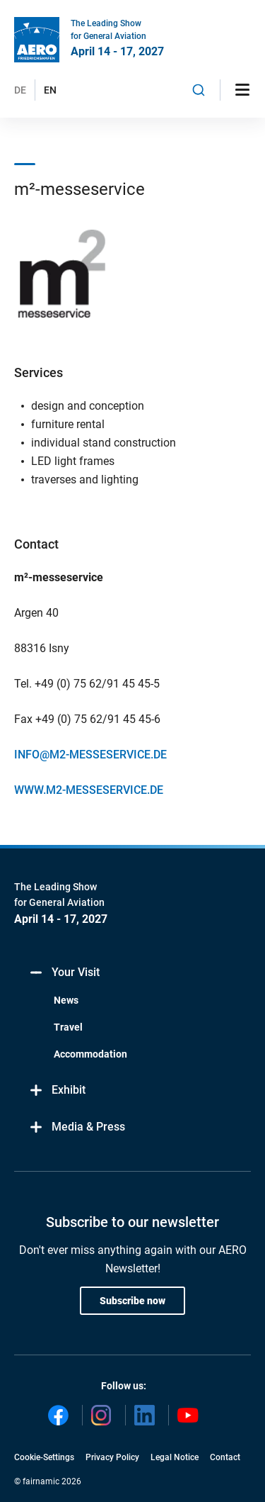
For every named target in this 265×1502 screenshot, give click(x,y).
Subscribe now (132, 1300)
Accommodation (90, 1054)
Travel (68, 1027)
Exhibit (57, 1090)
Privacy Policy (112, 1457)
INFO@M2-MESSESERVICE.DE (90, 754)
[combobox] (198, 90)
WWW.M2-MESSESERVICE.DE (88, 790)
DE (20, 90)
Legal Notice (175, 1457)
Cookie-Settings (44, 1457)
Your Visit (64, 972)
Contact (225, 1457)
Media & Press (76, 1127)
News (66, 1000)
